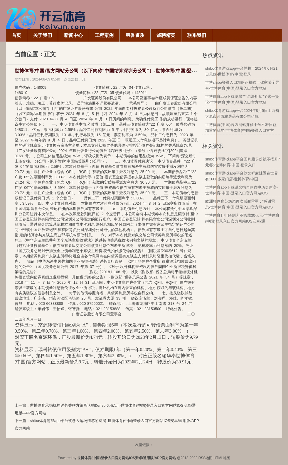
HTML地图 (222, 458)
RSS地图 (205, 458)
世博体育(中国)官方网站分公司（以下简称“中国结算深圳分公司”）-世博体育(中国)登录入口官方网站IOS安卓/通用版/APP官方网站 (151, 70)
